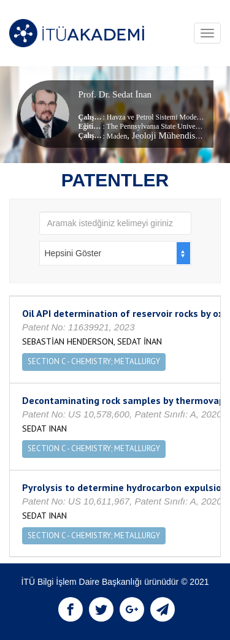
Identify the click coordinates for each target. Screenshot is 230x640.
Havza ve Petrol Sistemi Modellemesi (162, 117)
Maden (117, 136)
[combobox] (115, 253)
